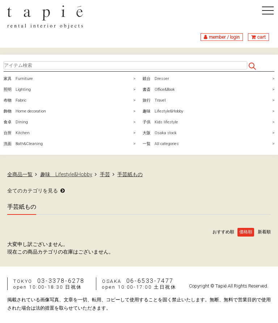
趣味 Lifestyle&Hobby (163, 111)
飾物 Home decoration (25, 111)
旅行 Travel (154, 100)
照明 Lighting (17, 89)
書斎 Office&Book (159, 89)
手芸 (105, 174)
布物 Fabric (15, 100)
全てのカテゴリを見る (32, 191)
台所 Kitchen (17, 133)
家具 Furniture (18, 78)
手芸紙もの (130, 174)
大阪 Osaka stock (160, 133)
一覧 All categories (161, 143)
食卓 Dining (16, 122)
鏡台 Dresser (156, 78)
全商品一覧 (20, 174)
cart (261, 37)
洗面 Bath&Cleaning (23, 143)
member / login (224, 37)
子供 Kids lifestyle (160, 122)
